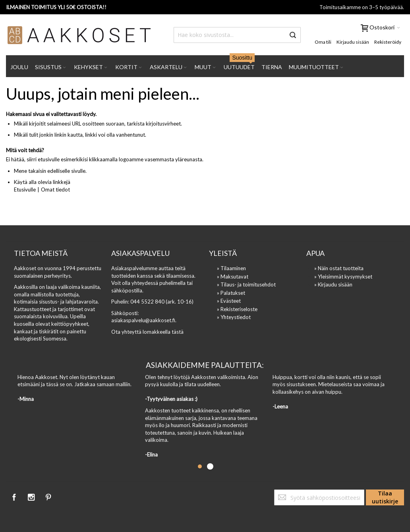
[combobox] (237, 35)
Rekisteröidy (387, 42)
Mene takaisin (30, 171)
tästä (178, 332)
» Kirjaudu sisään (333, 284)
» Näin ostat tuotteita (339, 268)
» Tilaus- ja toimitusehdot (246, 284)
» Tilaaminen (231, 268)
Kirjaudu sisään (353, 42)
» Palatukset (231, 293)
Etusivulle (25, 189)
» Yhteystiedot (234, 317)
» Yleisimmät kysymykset (343, 276)
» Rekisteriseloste (237, 309)
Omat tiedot (55, 189)
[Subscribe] (385, 497)
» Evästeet (229, 301)
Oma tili (323, 42)
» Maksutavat (232, 276)
